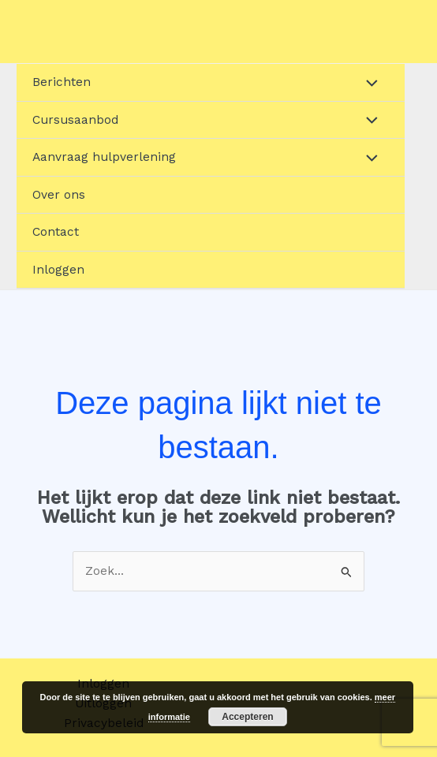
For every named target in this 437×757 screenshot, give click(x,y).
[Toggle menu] (368, 82)
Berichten (61, 82)
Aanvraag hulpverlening (104, 157)
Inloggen (58, 270)
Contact (55, 232)
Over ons (58, 195)
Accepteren (247, 716)
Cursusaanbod (75, 120)
